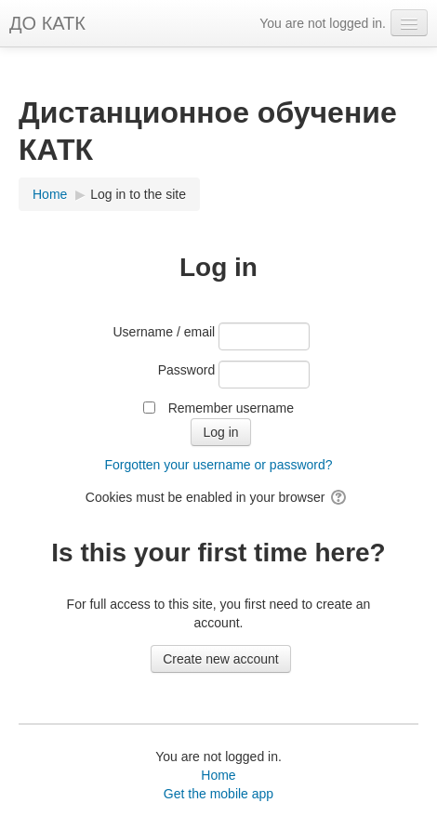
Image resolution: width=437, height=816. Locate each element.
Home (218, 775)
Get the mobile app (218, 793)
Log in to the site (138, 194)
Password (186, 369)
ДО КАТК (47, 23)
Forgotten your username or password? (218, 464)
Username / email (164, 331)
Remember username (231, 408)
